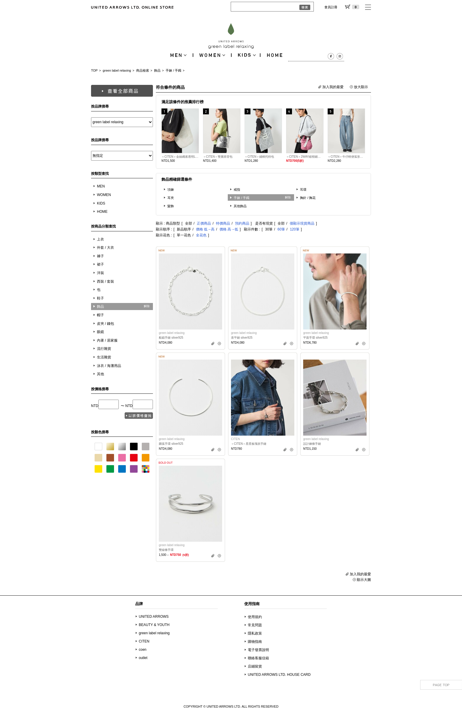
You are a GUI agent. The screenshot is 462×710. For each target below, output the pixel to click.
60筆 (281, 229)
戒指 (237, 189)
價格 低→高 (205, 229)
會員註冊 (330, 7)
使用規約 (255, 617)
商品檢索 (142, 70)
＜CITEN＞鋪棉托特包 (259, 156)
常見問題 (255, 625)
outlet (143, 658)
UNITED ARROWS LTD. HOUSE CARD (279, 675)
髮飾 (170, 206)
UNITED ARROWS (154, 617)
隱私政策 (255, 633)
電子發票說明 (258, 650)
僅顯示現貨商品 (302, 223)
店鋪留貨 (255, 666)
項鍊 (170, 189)
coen (142, 650)
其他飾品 (240, 206)
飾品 (157, 70)
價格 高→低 (229, 229)
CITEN (144, 641)
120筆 (294, 229)
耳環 (303, 189)
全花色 (201, 235)
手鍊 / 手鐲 (173, 70)
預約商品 (242, 223)
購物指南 (255, 642)
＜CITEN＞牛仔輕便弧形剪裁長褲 (346, 156)
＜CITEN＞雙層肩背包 (217, 156)
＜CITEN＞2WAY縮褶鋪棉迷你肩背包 (305, 156)
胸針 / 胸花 (308, 198)
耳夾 (170, 198)
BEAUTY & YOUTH (154, 625)
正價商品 (204, 223)
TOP (94, 70)
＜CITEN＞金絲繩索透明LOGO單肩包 (180, 156)
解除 (147, 306)
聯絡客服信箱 (258, 658)
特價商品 (223, 223)
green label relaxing (117, 70)
